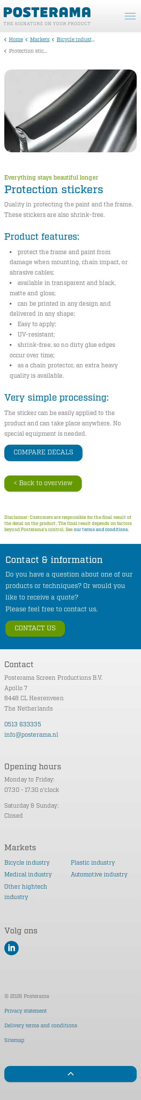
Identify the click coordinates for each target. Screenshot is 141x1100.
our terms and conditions (101, 529)
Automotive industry (99, 875)
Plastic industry (93, 863)
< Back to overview (43, 483)
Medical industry (28, 875)
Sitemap (14, 1040)
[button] (70, 111)
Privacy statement (25, 1011)
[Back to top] (70, 1074)
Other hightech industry (25, 892)
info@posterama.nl (31, 735)
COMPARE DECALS (43, 452)
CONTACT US (35, 628)
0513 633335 (22, 724)
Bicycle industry (27, 863)
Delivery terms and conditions (40, 1026)
